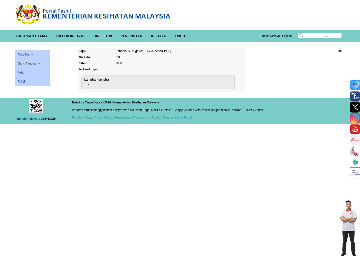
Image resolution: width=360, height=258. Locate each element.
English (287, 36)
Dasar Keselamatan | (119, 117)
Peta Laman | (142, 117)
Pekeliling (25, 54)
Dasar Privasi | (95, 117)
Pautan (156, 117)
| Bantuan (168, 117)
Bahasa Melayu (270, 36)
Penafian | (78, 117)
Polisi (21, 81)
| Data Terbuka (184, 117)
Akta (21, 72)
